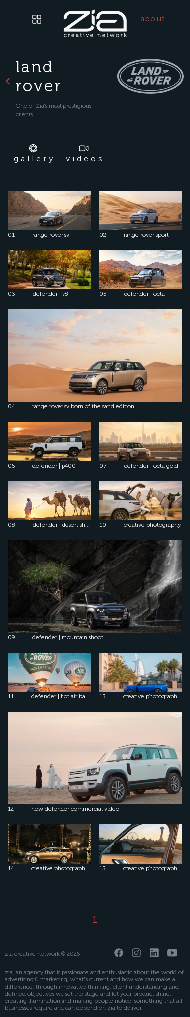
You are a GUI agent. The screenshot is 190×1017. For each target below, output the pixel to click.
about (153, 18)
